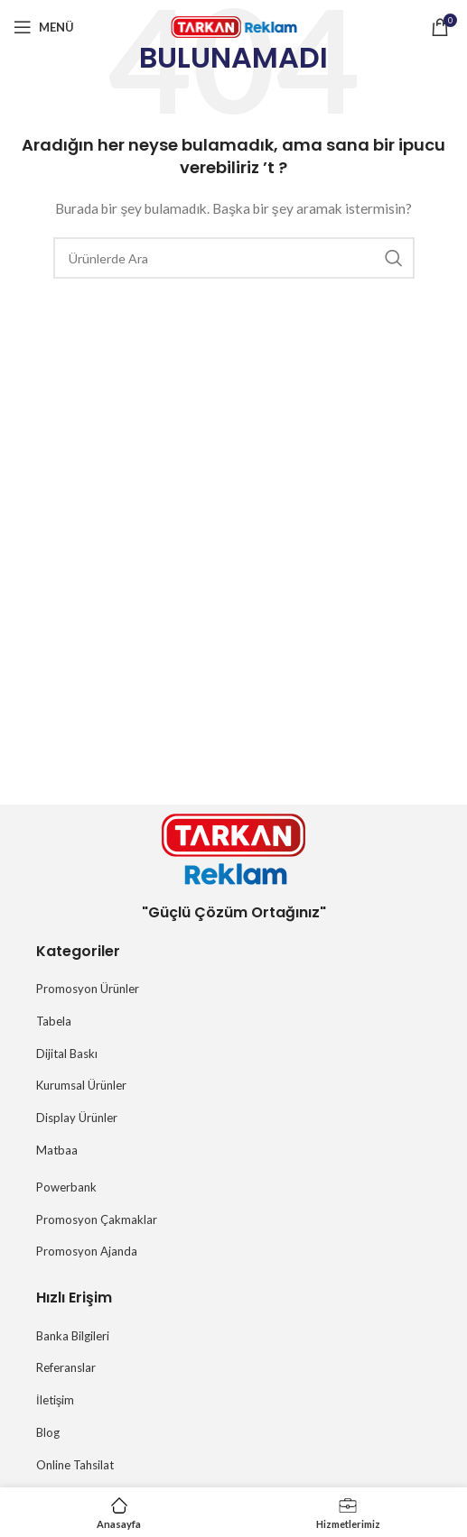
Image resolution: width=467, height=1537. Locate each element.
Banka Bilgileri (72, 1336)
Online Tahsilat (75, 1465)
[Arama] (234, 258)
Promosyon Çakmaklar (96, 1219)
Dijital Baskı (67, 1053)
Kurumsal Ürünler (81, 1085)
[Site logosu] (234, 25)
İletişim (55, 1400)
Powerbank (66, 1187)
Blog (48, 1432)
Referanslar (66, 1367)
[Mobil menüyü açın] (44, 27)
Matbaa (57, 1150)
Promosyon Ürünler (87, 988)
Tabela (53, 1021)
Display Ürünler (76, 1117)
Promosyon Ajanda (86, 1251)
